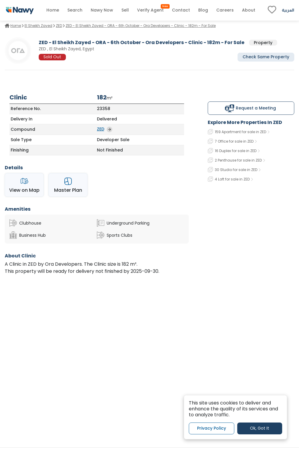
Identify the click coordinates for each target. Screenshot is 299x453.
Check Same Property (266, 57)
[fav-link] (272, 10)
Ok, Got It (259, 428)
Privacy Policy (211, 428)
